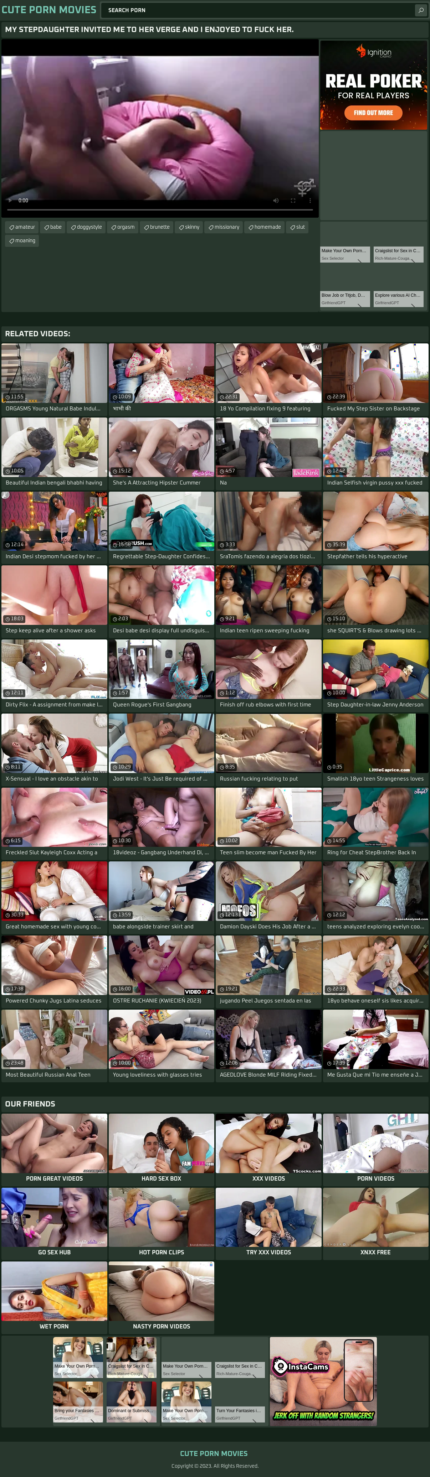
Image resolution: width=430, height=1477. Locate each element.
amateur (25, 227)
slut (300, 227)
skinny (192, 227)
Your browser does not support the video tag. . (160, 128)
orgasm (126, 227)
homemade (268, 227)
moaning (25, 240)
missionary (227, 227)
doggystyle (89, 227)
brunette (160, 227)
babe (56, 227)
